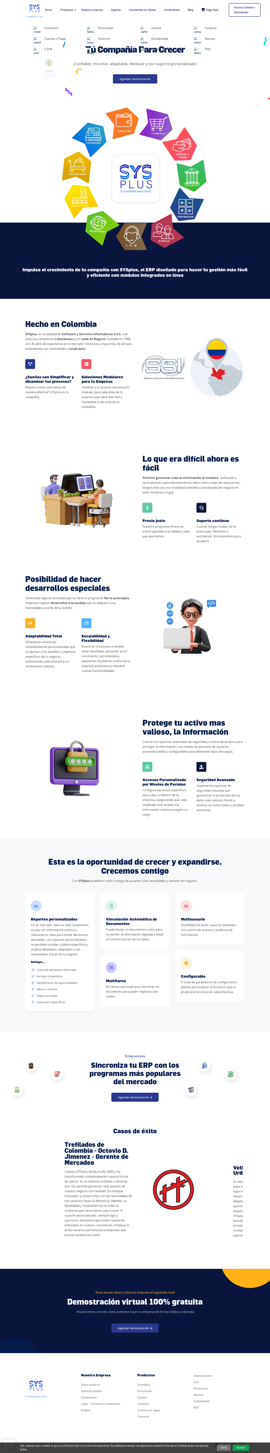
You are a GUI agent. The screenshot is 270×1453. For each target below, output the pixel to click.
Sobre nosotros (90, 1384)
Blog (190, 9)
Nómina (198, 1394)
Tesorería (143, 1416)
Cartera (142, 1397)
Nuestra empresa (92, 9)
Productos (67, 9)
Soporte (116, 9)
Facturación (144, 1391)
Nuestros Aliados (91, 1391)
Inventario (143, 1384)
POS (196, 1407)
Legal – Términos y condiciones (100, 1403)
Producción (201, 1388)
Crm (196, 1382)
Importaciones (203, 1375)
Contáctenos (172, 9)
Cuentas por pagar (148, 1410)
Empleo (85, 1410)
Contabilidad (201, 1401)
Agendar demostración (135, 79)
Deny (224, 1447)
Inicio (48, 9)
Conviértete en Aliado (142, 9)
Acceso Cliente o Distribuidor (244, 10)
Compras (142, 1403)
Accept (241, 1447)
